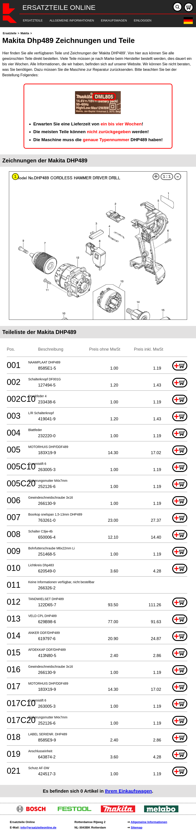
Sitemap (136, 827)
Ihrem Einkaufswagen (128, 791)
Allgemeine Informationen (149, 822)
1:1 (167, 176)
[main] (98, 414)
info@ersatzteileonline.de (38, 827)
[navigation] (91, 20)
